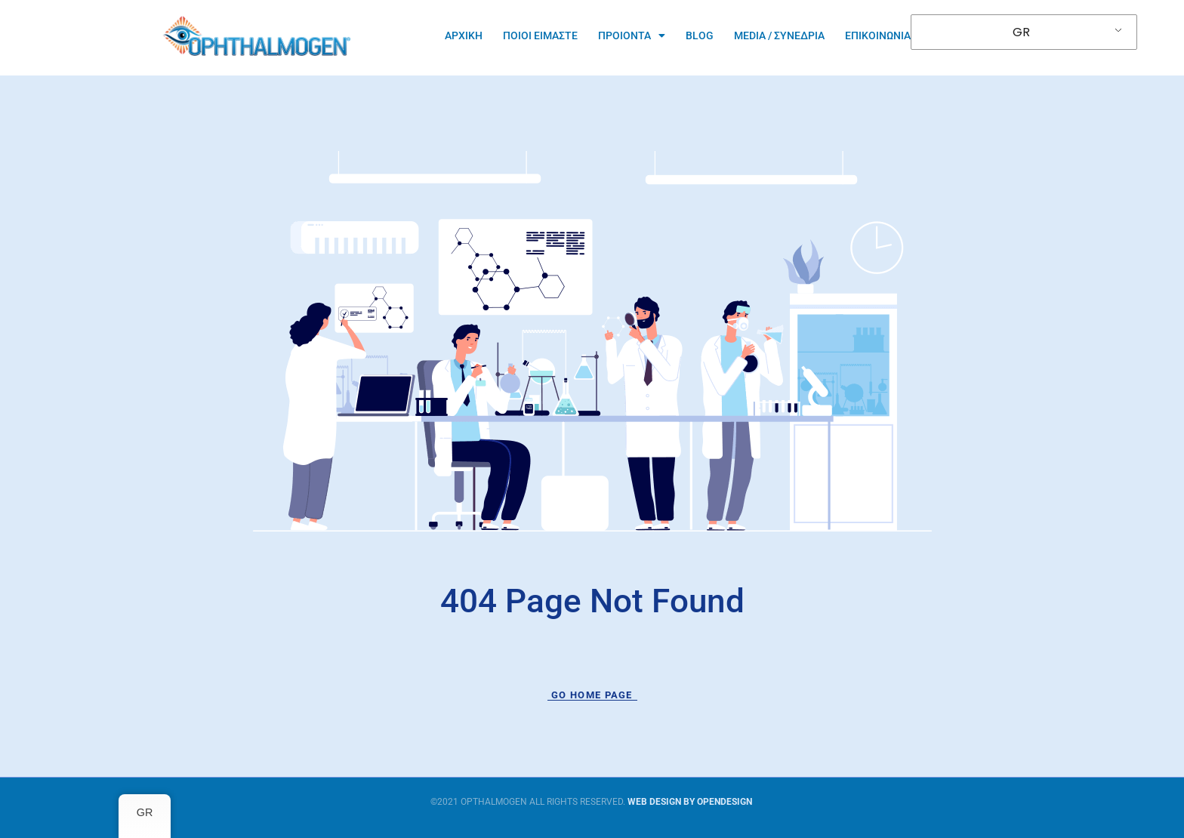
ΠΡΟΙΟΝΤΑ (631, 35)
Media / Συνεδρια (779, 35)
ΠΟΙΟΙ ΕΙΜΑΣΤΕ (540, 35)
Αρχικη (464, 35)
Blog (700, 35)
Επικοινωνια (878, 35)
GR (1021, 32)
